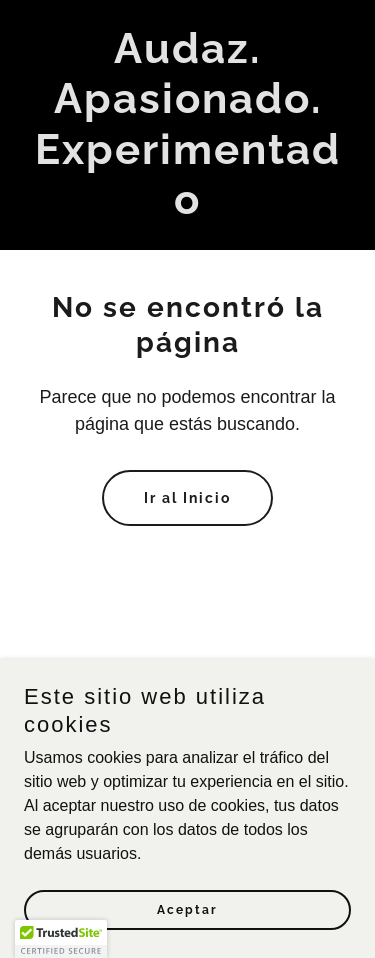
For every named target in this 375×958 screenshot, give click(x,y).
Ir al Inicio (187, 498)
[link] (187, 208)
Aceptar (187, 924)
